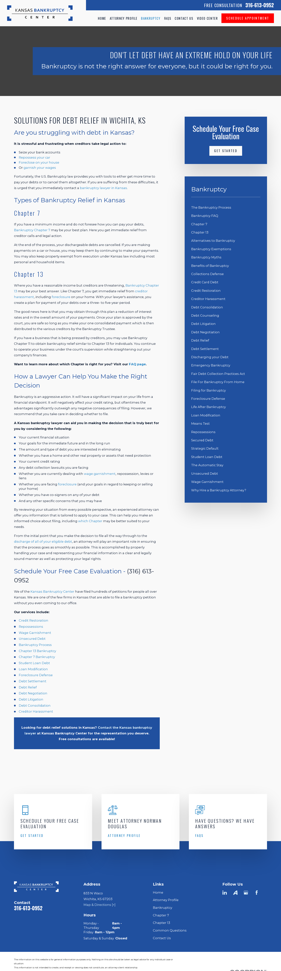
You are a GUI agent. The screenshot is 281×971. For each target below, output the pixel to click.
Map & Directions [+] (100, 905)
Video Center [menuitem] (207, 18)
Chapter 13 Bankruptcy (37, 651)
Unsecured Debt (32, 639)
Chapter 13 (161, 923)
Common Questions (170, 930)
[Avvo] (235, 892)
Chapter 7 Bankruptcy (37, 657)
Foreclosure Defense (36, 675)
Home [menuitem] (102, 18)
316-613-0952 (259, 5)
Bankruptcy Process (35, 645)
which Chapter (90, 521)
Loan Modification (33, 669)
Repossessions (31, 626)
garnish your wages (40, 168)
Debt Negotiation (33, 693)
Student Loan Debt (34, 663)
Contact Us (162, 938)
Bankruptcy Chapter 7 (32, 230)
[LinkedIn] (224, 892)
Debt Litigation (31, 699)
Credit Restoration (33, 620)
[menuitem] (225, 207)
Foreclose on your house (39, 162)
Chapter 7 (161, 915)
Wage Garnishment (35, 633)
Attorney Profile (166, 900)
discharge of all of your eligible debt (43, 541)
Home (158, 892)
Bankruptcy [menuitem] (151, 18)
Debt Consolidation (35, 705)
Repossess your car (34, 157)
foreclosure (61, 297)
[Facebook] (256, 892)
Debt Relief (28, 687)
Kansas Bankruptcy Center (52, 591)
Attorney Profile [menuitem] (124, 18)
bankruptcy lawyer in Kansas (103, 188)
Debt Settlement (32, 681)
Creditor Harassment (36, 711)
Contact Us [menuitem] (184, 18)
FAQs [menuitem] (167, 18)
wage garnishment (100, 474)
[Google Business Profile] (246, 892)
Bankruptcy (162, 908)
